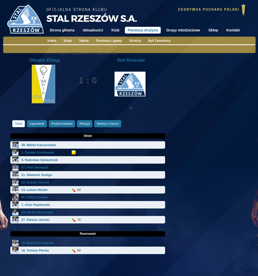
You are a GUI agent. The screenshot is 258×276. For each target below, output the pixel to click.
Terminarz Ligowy (109, 40)
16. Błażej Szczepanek (37, 243)
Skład (18, 124)
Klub (115, 30)
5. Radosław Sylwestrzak (39, 160)
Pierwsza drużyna (143, 30)
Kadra (51, 40)
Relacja (84, 124)
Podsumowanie (61, 124)
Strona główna (62, 30)
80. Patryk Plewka (34, 197)
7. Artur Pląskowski (35, 205)
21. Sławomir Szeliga (36, 175)
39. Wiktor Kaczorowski (38, 145)
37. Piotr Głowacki (34, 167)
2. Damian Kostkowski (37, 152)
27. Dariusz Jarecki (35, 220)
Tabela (83, 40)
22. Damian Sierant (35, 182)
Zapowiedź (36, 124)
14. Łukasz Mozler (34, 190)
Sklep (213, 30)
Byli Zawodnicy (159, 40)
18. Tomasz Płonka (35, 250)
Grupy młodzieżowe (183, 30)
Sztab (67, 40)
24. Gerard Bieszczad (37, 212)
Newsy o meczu (108, 124)
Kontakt (233, 30)
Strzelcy (135, 40)
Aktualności (93, 30)
